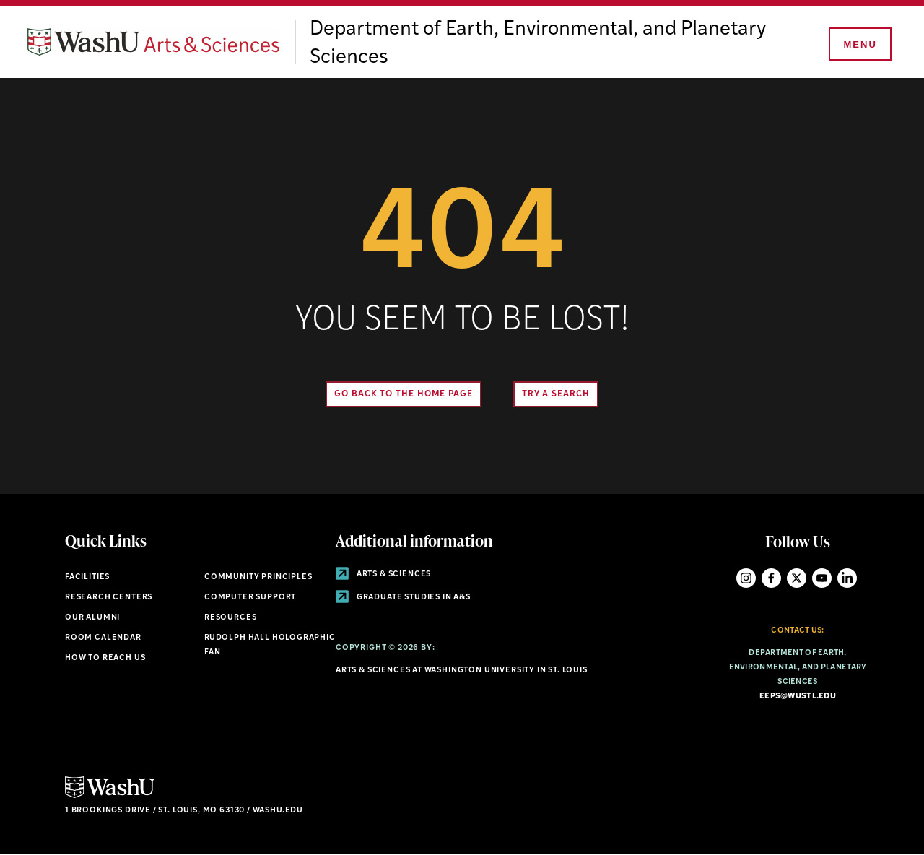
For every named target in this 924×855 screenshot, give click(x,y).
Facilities (87, 577)
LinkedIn (847, 578)
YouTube (821, 578)
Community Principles (258, 577)
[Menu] (859, 44)
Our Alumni (92, 618)
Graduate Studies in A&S (403, 598)
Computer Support (250, 598)
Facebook (771, 578)
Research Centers (108, 598)
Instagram (746, 578)
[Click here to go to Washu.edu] (109, 796)
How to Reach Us (105, 658)
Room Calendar (103, 638)
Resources (230, 618)
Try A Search (556, 394)
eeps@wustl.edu (797, 696)
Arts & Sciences (383, 574)
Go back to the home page (403, 394)
